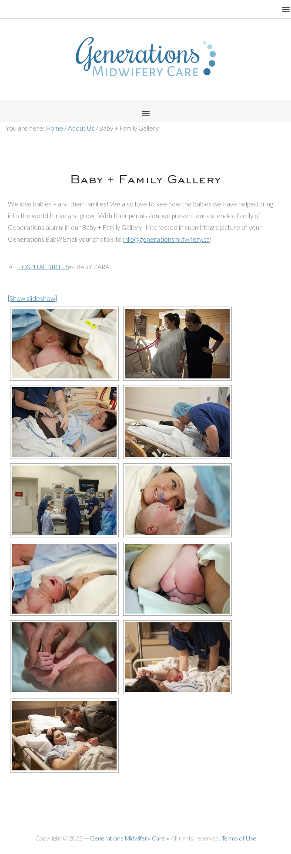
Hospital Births (43, 266)
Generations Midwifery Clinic (145, 56)
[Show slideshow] (32, 298)
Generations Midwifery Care (127, 838)
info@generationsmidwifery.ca (166, 239)
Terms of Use (238, 838)
